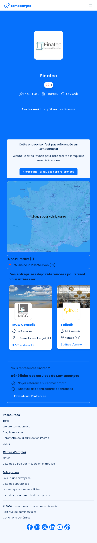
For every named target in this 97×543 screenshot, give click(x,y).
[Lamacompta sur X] (44, 527)
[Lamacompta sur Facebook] (29, 527)
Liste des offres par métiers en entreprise (29, 464)
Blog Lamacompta (15, 432)
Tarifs (6, 421)
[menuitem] (48, 421)
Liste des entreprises (16, 484)
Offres (6, 458)
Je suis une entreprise (17, 478)
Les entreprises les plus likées (21, 489)
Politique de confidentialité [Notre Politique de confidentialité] (20, 512)
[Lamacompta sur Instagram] (37, 527)
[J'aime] (48, 85)
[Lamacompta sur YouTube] (59, 527)
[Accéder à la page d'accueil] (17, 5)
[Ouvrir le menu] (90, 5)
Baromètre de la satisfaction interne (26, 438)
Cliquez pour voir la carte (48, 217)
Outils (6, 443)
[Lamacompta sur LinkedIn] (52, 527)
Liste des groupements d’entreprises (26, 495)
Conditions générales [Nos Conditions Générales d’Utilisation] (16, 517)
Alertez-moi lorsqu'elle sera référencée (48, 172)
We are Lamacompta (16, 426)
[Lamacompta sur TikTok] (67, 527)
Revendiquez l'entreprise (30, 396)
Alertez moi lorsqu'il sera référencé (48, 109)
